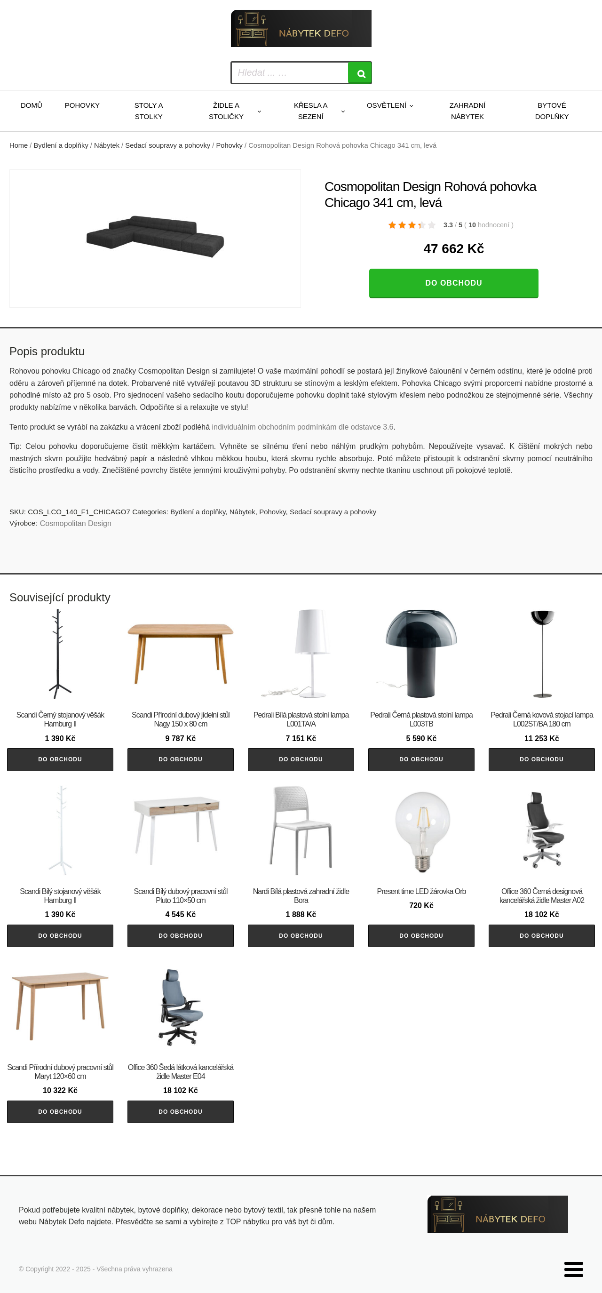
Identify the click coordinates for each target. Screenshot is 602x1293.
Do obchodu (453, 283)
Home (18, 145)
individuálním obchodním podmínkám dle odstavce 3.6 (302, 427)
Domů (31, 105)
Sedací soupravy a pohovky (167, 145)
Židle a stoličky (226, 110)
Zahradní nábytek (468, 110)
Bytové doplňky (552, 110)
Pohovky (82, 105)
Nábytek (106, 145)
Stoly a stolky (149, 110)
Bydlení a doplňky (61, 145)
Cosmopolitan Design (75, 523)
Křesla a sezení (311, 110)
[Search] (360, 73)
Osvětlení (386, 105)
